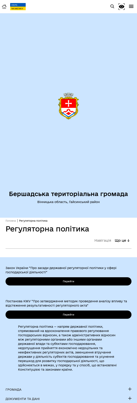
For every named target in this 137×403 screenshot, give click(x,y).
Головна (11, 220)
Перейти (68, 281)
